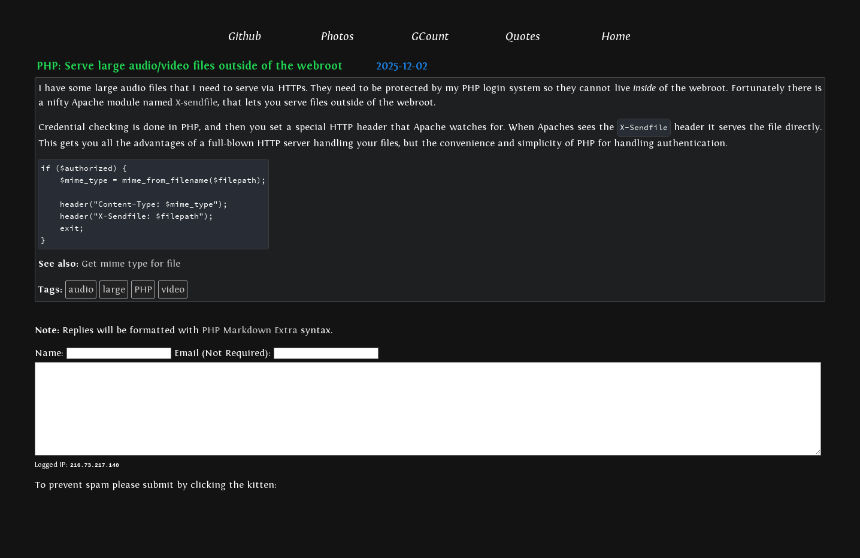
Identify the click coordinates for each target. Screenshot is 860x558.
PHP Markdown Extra (250, 330)
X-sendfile (196, 102)
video (172, 289)
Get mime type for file (130, 263)
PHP (143, 289)
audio (80, 289)
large (113, 289)
